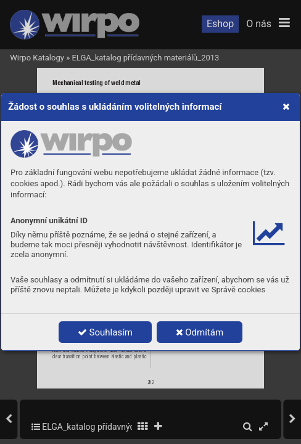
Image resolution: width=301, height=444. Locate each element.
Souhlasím (105, 332)
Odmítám (200, 332)
